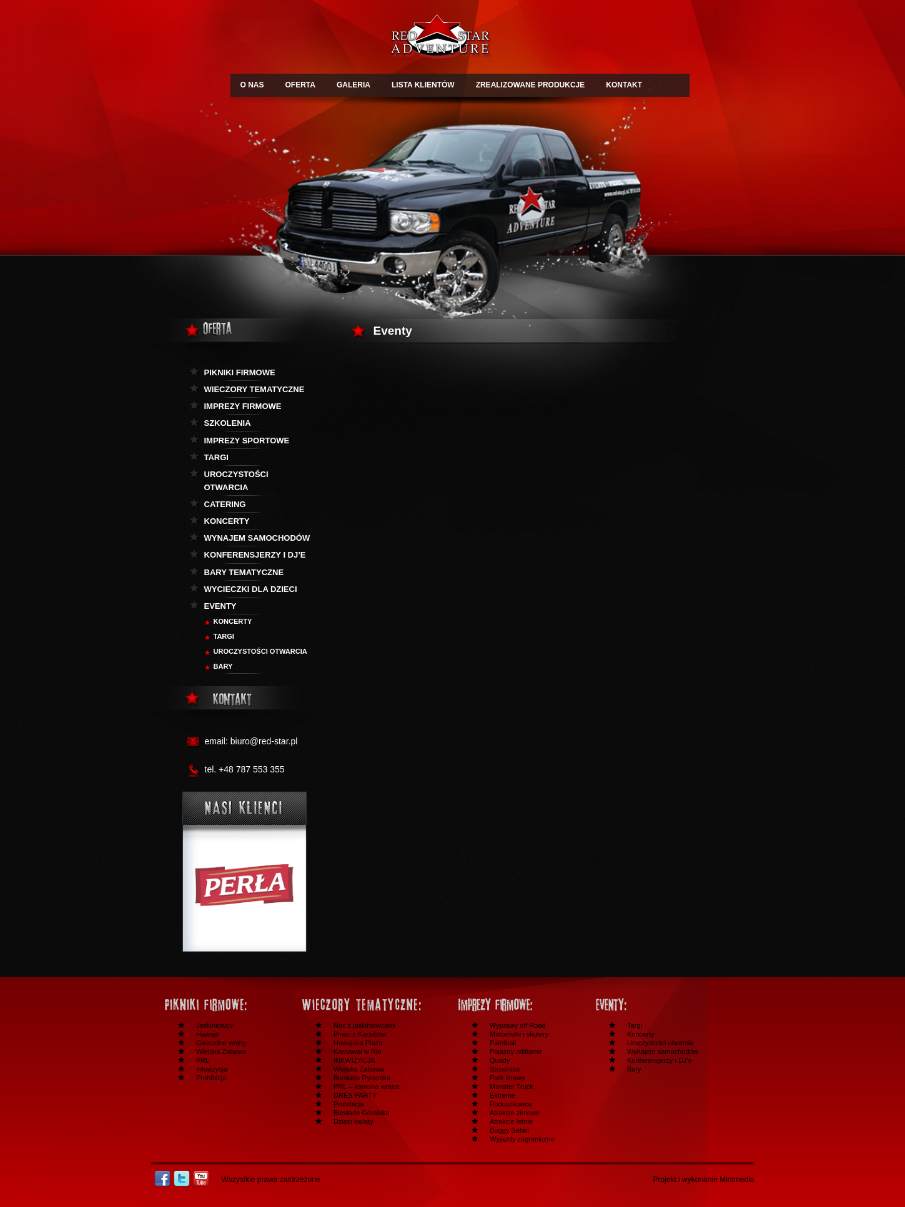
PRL (202, 1060)
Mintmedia (737, 1179)
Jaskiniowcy (214, 1025)
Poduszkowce (511, 1104)
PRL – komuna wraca (366, 1086)
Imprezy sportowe (247, 440)
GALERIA (353, 85)
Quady (500, 1060)
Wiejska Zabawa (221, 1051)
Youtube (201, 1178)
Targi (216, 457)
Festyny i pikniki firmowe (224, 1005)
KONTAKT (624, 85)
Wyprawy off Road (518, 1025)
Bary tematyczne (244, 572)
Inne (655, 1005)
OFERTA (300, 85)
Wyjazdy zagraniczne (522, 1139)
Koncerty (227, 521)
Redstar (439, 38)
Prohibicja (211, 1077)
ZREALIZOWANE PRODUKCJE (530, 85)
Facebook (162, 1178)
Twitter (182, 1178)
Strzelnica (505, 1069)
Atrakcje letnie (511, 1121)
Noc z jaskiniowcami (364, 1025)
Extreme (502, 1095)
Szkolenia (227, 423)
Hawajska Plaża (358, 1043)
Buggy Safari (509, 1130)
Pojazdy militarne (516, 1051)
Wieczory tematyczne (254, 389)
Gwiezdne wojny (221, 1043)
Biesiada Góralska (361, 1112)
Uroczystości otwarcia (236, 481)
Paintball (503, 1043)
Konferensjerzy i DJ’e (659, 1060)
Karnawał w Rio (357, 1051)
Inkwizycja (211, 1069)
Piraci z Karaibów (360, 1034)
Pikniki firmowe (239, 372)
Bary (634, 1069)
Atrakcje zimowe (515, 1112)
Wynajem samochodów (257, 538)
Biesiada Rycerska (362, 1077)
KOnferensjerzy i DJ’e (255, 554)
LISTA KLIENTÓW (423, 85)
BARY (223, 666)
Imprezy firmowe (243, 406)
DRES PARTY (355, 1095)
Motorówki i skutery (519, 1034)
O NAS (252, 85)
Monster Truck (511, 1086)
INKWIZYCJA (354, 1060)
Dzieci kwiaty (353, 1121)
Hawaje (207, 1034)
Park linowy (507, 1077)
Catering (225, 504)
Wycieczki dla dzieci (250, 589)
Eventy (220, 606)
